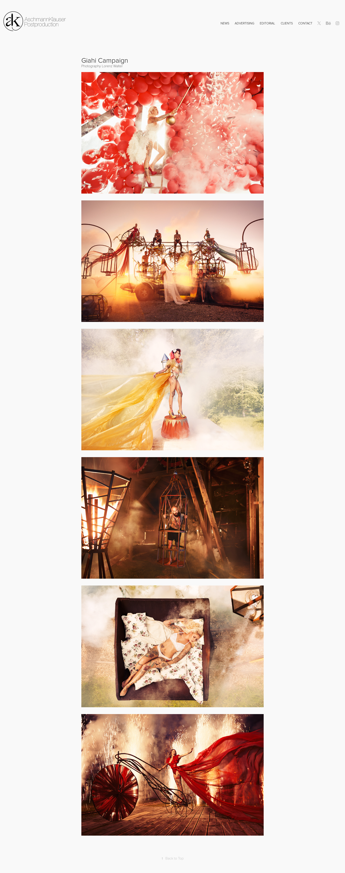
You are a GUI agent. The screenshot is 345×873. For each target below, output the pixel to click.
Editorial (267, 23)
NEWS (225, 23)
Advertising (244, 23)
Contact (305, 23)
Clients (287, 23)
